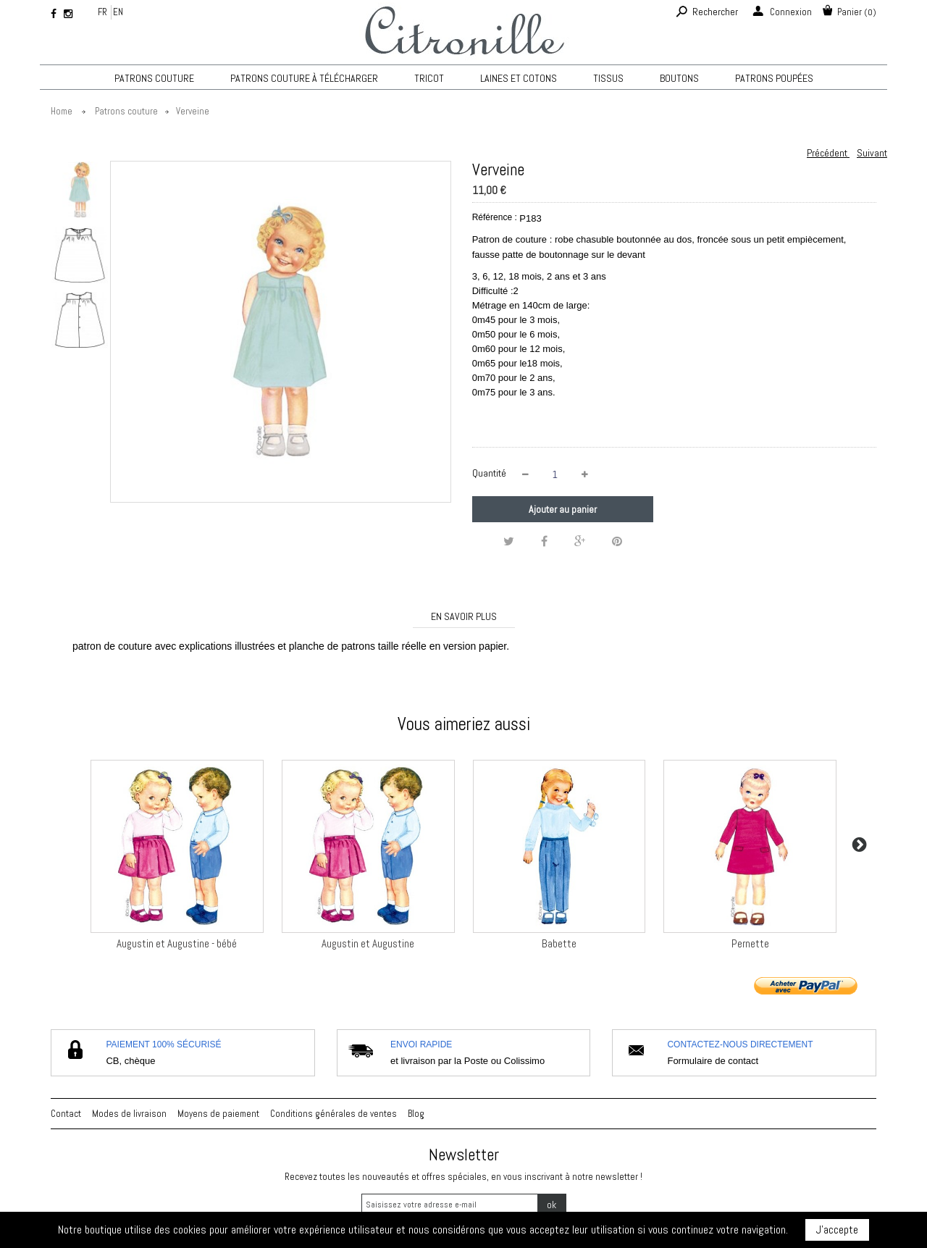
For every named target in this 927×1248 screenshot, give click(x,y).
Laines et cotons (518, 78)
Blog (416, 1113)
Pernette (750, 943)
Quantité (489, 472)
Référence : (494, 217)
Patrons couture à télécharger (304, 78)
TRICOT (429, 78)
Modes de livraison (129, 1113)
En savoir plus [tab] (464, 616)
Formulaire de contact (712, 1060)
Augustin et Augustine (368, 943)
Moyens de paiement (218, 1113)
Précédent (828, 152)
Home (61, 111)
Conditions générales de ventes (333, 1113)
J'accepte (837, 1229)
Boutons (679, 78)
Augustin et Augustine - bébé (177, 943)
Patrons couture (154, 78)
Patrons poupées (774, 78)
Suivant (872, 152)
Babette (559, 943)
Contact (66, 1113)
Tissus (608, 78)
